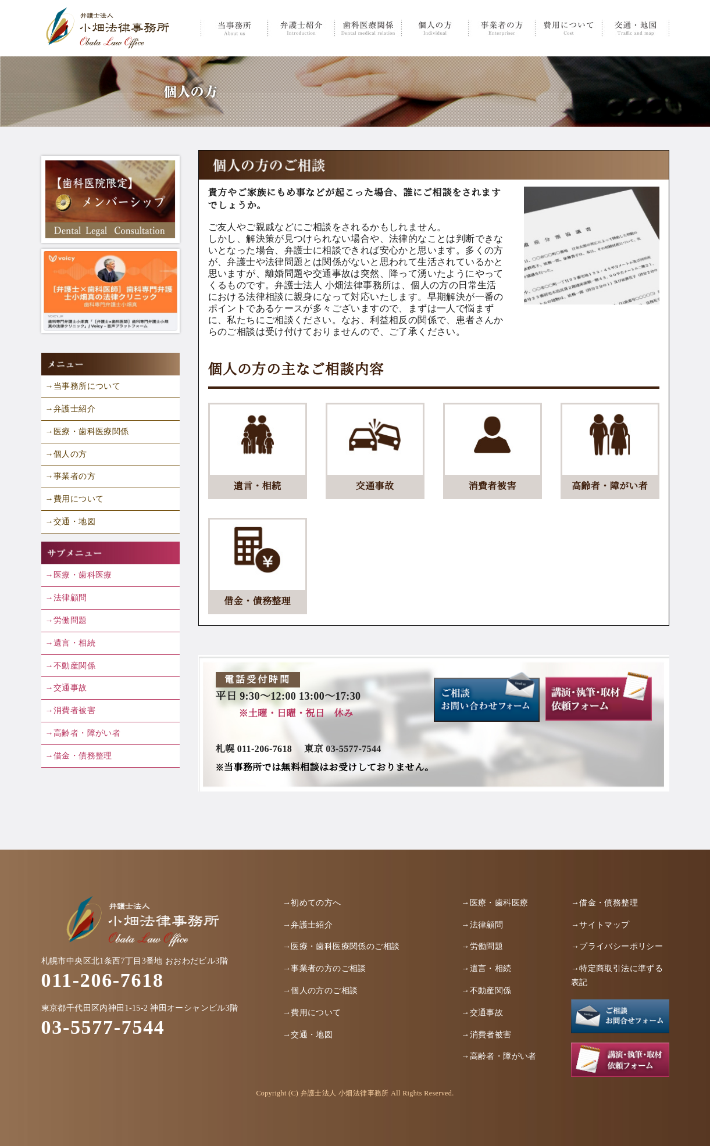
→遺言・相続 (70, 643)
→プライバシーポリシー (617, 946)
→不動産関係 (70, 665)
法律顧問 (70, 597)
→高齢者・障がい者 (83, 733)
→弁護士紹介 (70, 408)
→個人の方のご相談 (320, 990)
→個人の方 (66, 454)
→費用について (74, 499)
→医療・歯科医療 (78, 575)
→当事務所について (83, 386)
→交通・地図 (70, 521)
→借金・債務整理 (78, 755)
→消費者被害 (70, 710)
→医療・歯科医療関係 (87, 431)
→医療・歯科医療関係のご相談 (341, 946)
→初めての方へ (312, 902)
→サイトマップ (600, 925)
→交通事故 (66, 687)
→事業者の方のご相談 (324, 968)
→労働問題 (66, 620)
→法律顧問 (482, 925)
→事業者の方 (70, 476)
